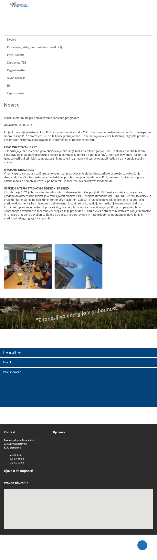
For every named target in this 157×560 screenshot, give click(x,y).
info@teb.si (15, 455)
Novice (11, 39)
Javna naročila (16, 78)
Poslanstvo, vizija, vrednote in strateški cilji (35, 47)
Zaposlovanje (15, 93)
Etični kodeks (15, 55)
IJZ (8, 85)
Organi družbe (16, 70)
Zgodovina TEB (16, 62)
